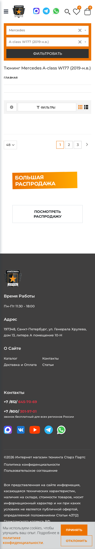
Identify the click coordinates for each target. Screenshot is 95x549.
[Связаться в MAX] (36, 11)
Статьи (48, 365)
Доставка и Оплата (20, 365)
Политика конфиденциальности (32, 464)
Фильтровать (47, 53)
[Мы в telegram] (46, 11)
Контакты (50, 358)
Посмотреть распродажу (48, 214)
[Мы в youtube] (34, 429)
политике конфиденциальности (23, 540)
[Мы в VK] (21, 430)
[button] (67, 12)
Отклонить (76, 541)
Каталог (10, 358)
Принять (74, 530)
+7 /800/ (20, 411)
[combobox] (47, 30)
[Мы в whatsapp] (56, 11)
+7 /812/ (20, 402)
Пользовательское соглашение (31, 470)
